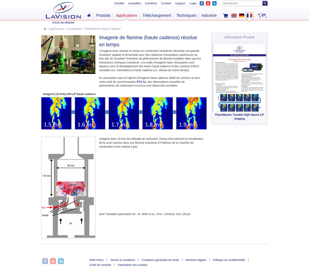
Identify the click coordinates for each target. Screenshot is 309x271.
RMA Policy (96, 260)
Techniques (186, 15)
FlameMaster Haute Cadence (102, 28)
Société (119, 3)
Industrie (209, 15)
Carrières (151, 3)
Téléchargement (156, 15)
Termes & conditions (122, 260)
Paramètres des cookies (132, 264)
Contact (166, 3)
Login (193, 3)
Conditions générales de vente (160, 260)
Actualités (134, 3)
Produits (103, 15)
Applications (55, 28)
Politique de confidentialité (229, 260)
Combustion (73, 28)
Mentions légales (196, 260)
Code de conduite (100, 264)
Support (180, 3)
